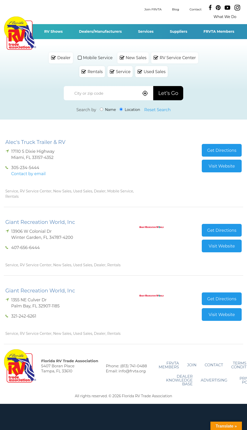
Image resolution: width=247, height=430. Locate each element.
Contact (196, 9)
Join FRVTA (153, 9)
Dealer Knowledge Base (179, 380)
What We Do (224, 16)
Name (108, 109)
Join (191, 364)
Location (129, 109)
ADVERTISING (214, 380)
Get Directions (221, 150)
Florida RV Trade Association (20, 33)
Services (145, 31)
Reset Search (157, 109)
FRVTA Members (219, 31)
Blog (175, 9)
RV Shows (53, 31)
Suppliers (178, 31)
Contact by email (28, 173)
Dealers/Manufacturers (100, 31)
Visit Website (222, 166)
